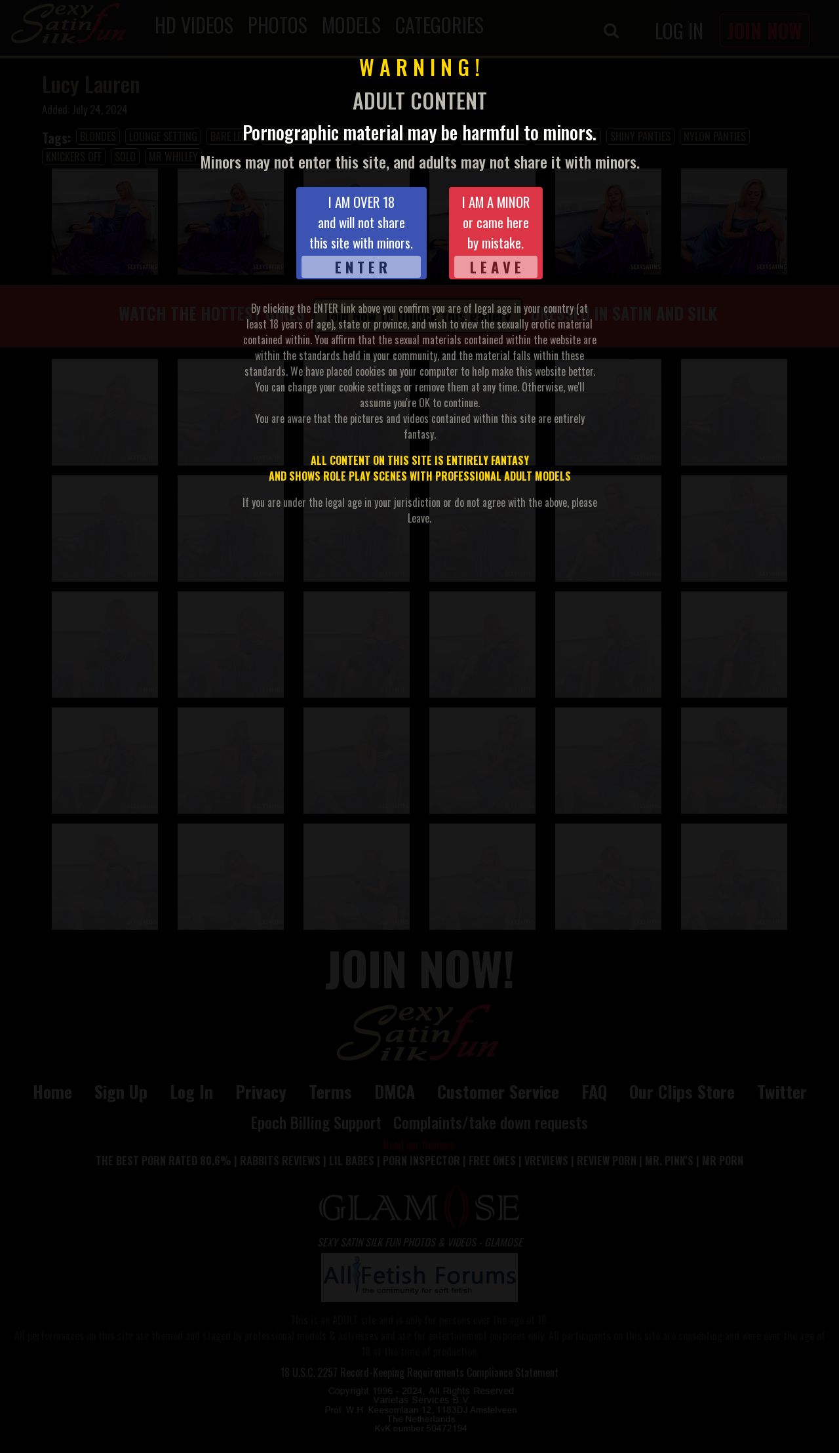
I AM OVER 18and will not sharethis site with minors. (361, 234)
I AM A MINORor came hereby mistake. (495, 234)
